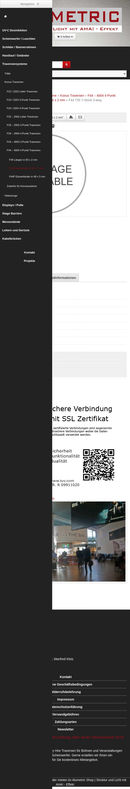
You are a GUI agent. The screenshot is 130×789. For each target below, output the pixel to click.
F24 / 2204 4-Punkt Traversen (23, 108)
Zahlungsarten (65, 722)
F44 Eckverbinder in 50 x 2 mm (26, 168)
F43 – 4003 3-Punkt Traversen (24, 141)
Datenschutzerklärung (65, 707)
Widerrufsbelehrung (66, 692)
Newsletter (66, 729)
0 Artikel (65, 37)
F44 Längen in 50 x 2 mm (23, 159)
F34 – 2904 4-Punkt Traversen (24, 133)
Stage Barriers (12, 213)
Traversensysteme (14, 64)
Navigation (29, 4)
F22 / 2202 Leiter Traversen (22, 91)
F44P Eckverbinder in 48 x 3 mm (27, 176)
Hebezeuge (11, 195)
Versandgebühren (65, 714)
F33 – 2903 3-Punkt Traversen (24, 125)
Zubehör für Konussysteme (22, 186)
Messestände (11, 222)
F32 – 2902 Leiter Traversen (22, 116)
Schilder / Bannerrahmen (19, 47)
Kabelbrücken (11, 238)
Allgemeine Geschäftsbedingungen (65, 684)
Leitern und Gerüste (15, 230)
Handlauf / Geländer (15, 55)
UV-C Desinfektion (14, 30)
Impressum (65, 699)
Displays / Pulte (12, 205)
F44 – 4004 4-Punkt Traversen (24, 150)
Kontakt (29, 252)
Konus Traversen (14, 82)
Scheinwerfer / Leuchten (18, 38)
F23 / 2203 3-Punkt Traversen (23, 99)
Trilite (7, 73)
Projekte (29, 261)
